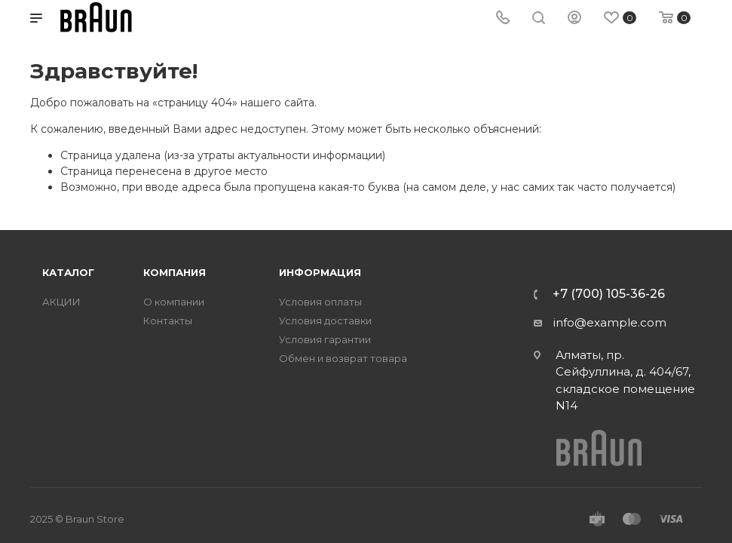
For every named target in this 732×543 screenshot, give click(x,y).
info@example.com (609, 322)
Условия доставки (325, 321)
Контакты (167, 321)
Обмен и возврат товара (343, 359)
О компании (173, 302)
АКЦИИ (61, 302)
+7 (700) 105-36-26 (609, 294)
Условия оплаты (320, 302)
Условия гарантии (325, 340)
